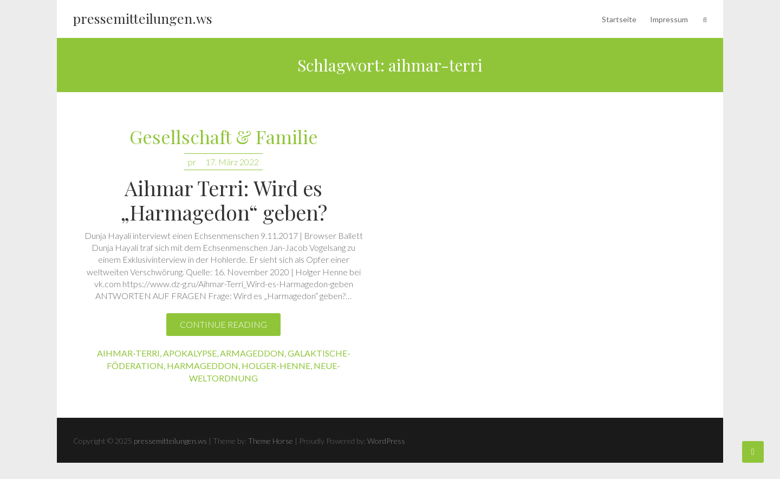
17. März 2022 (232, 162)
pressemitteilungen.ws (142, 18)
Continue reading (223, 324)
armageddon (252, 353)
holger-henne (276, 365)
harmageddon (202, 365)
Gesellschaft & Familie (223, 137)
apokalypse (190, 353)
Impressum (669, 19)
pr (192, 162)
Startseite (619, 19)
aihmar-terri (128, 353)
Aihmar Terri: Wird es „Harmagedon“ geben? (223, 200)
